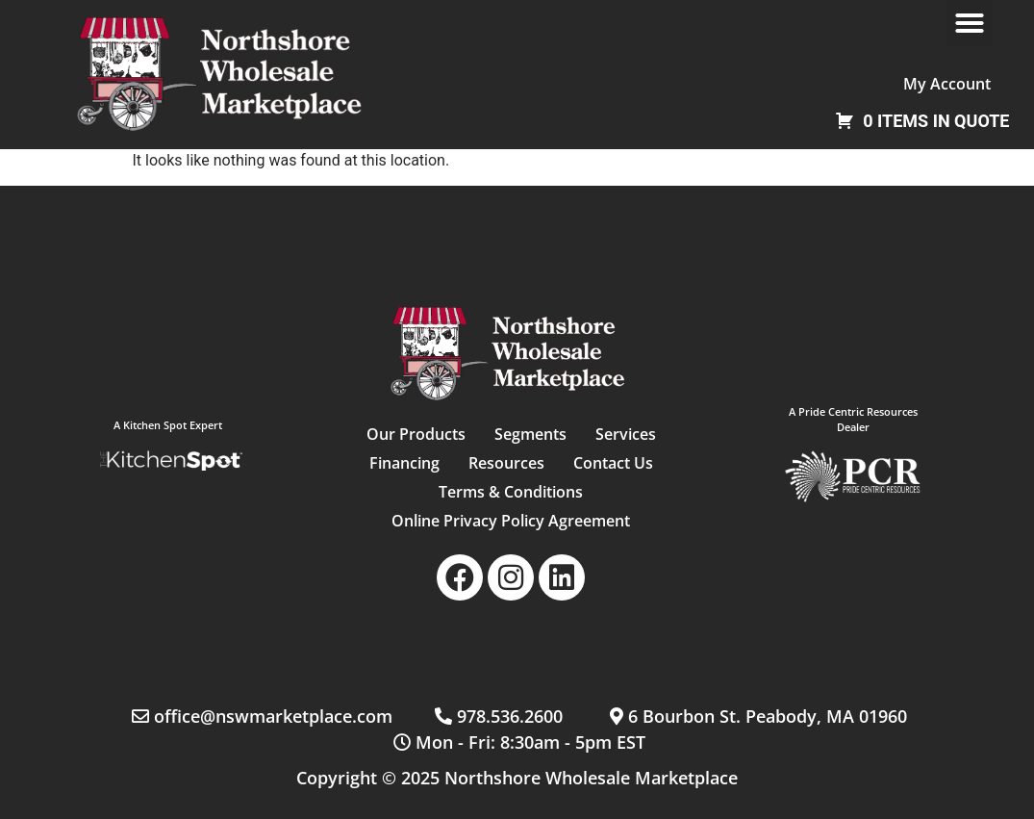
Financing (404, 462)
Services (625, 434)
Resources (506, 462)
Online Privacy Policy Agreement (510, 520)
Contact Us (613, 462)
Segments (530, 434)
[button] (969, 23)
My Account (947, 83)
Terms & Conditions (511, 491)
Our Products (416, 434)
